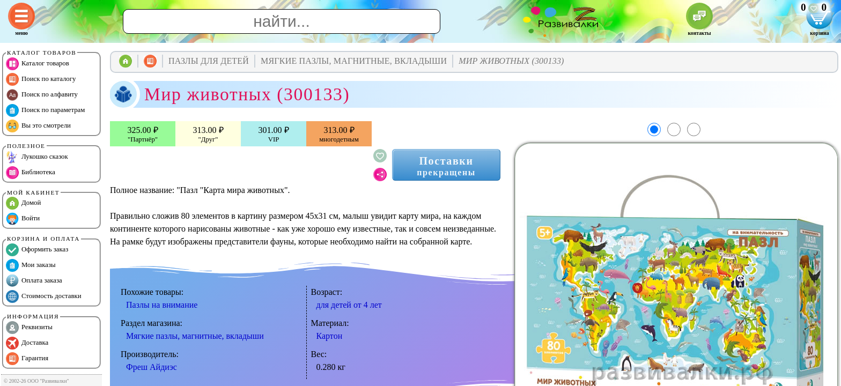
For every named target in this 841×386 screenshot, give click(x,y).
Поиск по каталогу (41, 79)
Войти (23, 218)
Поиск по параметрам (45, 110)
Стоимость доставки (44, 296)
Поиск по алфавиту (42, 94)
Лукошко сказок (37, 157)
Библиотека (30, 172)
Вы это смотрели (38, 126)
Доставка (27, 343)
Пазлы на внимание (161, 304)
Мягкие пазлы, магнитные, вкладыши (195, 335)
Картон (329, 335)
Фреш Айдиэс (151, 367)
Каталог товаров (37, 63)
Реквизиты (29, 327)
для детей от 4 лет (349, 304)
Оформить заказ (37, 249)
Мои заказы (31, 265)
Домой (23, 203)
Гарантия (27, 358)
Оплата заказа (34, 280)
